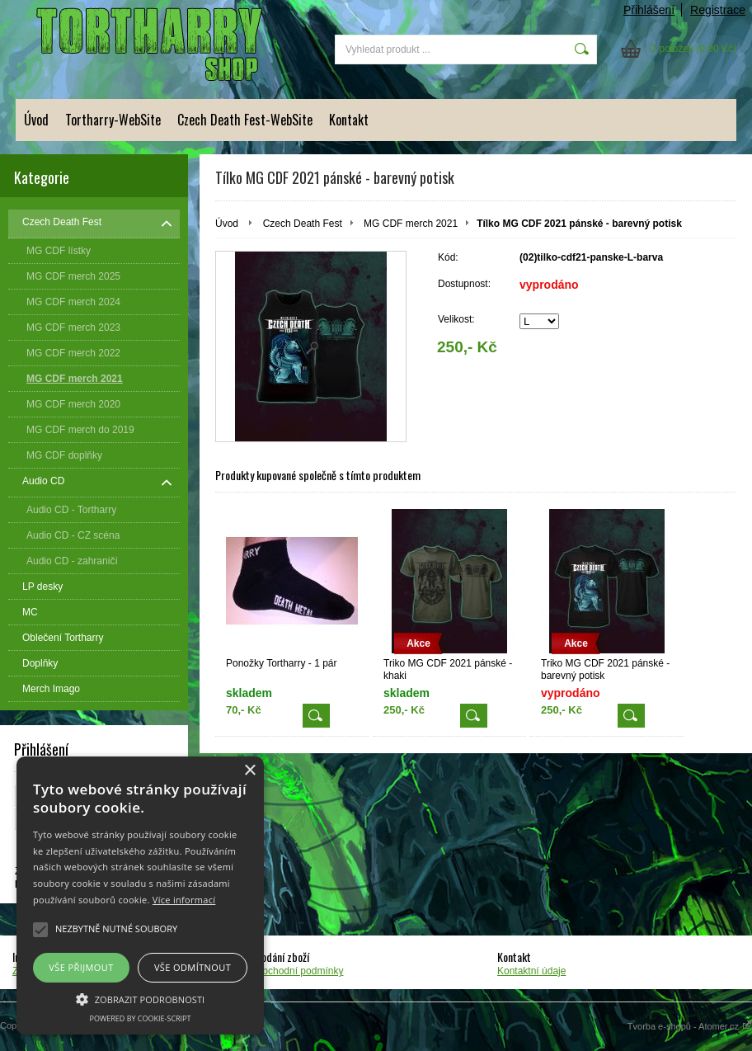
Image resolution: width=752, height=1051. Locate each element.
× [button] (249, 771)
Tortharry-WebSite (113, 120)
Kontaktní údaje (531, 971)
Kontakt (349, 120)
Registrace (717, 9)
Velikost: (456, 319)
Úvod (36, 120)
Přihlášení (648, 9)
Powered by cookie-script (140, 1018)
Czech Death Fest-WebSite (245, 120)
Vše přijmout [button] (81, 967)
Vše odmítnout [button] (192, 967)
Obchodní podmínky (299, 971)
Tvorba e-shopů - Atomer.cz (689, 1026)
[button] (140, 998)
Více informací (184, 899)
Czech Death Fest (302, 223)
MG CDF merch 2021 (411, 223)
